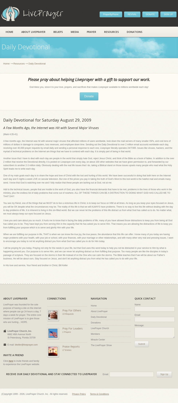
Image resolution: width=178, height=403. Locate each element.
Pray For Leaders (72, 328)
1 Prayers (66, 332)
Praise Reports (71, 346)
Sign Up (164, 374)
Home (9, 32)
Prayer (91, 32)
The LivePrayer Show (101, 345)
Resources (111, 32)
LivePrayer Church (100, 328)
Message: (139, 325)
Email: (138, 315)
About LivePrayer (33, 32)
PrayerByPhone (111, 14)
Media (75, 32)
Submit (141, 344)
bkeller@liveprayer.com (26, 344)
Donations (134, 32)
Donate (89, 96)
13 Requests (68, 314)
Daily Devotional (99, 317)
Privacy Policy (79, 394)
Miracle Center (98, 339)
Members (95, 334)
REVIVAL (132, 14)
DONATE (150, 14)
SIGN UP (168, 14)
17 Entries (66, 350)
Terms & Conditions (99, 394)
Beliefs (58, 32)
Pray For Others (71, 310)
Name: (138, 304)
